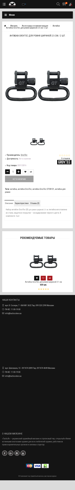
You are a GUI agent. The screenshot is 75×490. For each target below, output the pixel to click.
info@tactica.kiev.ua (13, 313)
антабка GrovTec (25, 189)
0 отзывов (65, 158)
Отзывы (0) (34, 203)
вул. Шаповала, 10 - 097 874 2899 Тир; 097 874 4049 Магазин (30, 368)
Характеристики (22, 203)
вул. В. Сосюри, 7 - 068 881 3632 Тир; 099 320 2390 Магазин (29, 305)
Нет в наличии (19, 179)
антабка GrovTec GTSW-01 (43, 189)
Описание (9, 203)
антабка (13, 189)
